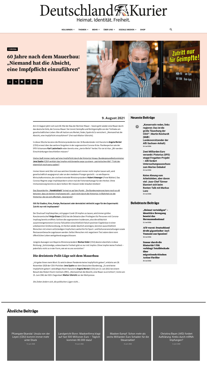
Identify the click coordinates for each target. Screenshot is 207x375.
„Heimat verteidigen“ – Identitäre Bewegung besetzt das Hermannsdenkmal (155, 215)
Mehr (96, 29)
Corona (12, 49)
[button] (171, 29)
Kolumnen (68, 29)
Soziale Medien (127, 29)
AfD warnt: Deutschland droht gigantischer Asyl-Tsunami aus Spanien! (156, 230)
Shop (142, 29)
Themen (83, 29)
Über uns (109, 29)
